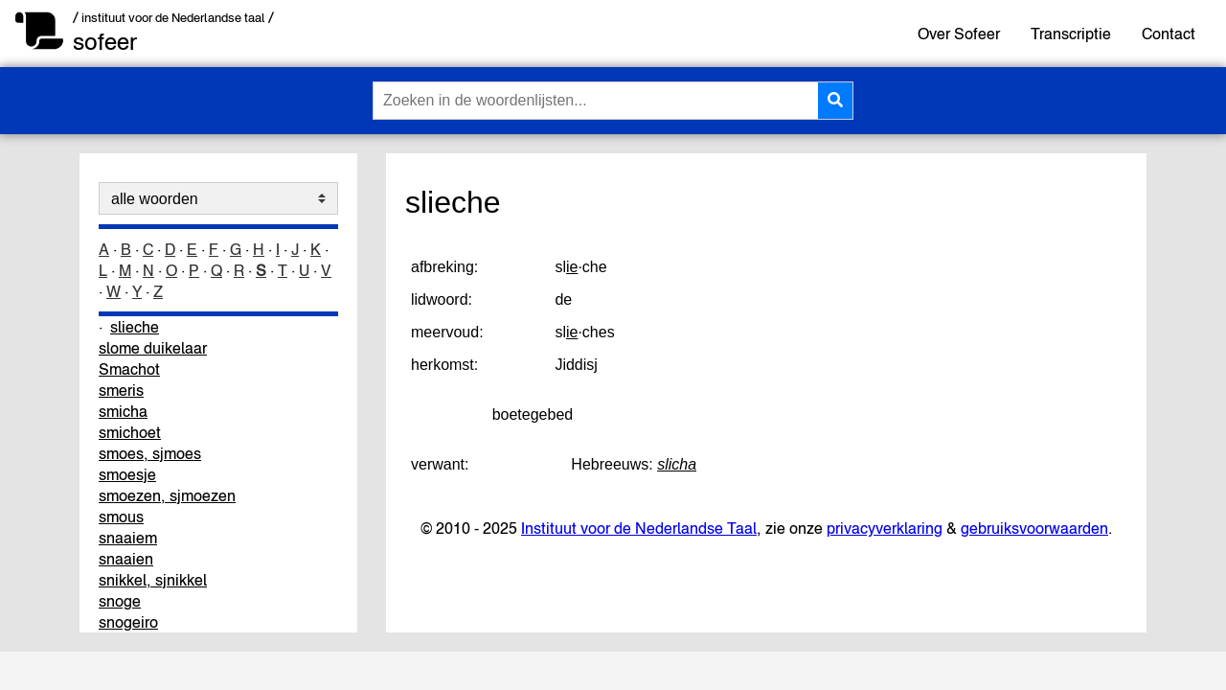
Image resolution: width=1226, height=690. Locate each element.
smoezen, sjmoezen (167, 495)
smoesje (127, 474)
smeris (121, 390)
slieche (134, 326)
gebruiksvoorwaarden (1034, 528)
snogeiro (128, 621)
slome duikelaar (153, 347)
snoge (120, 600)
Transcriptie (1071, 33)
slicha (676, 464)
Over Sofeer (959, 33)
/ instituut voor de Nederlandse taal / (173, 18)
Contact (1168, 33)
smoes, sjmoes (150, 453)
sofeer (105, 42)
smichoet (130, 432)
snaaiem (128, 537)
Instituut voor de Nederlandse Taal (639, 528)
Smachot (129, 369)
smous (121, 516)
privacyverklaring (884, 528)
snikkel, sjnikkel (153, 579)
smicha (123, 411)
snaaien (126, 558)
